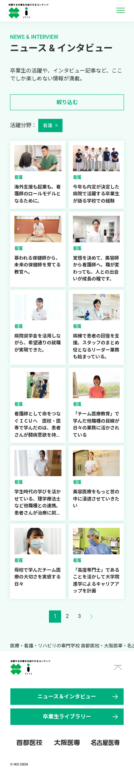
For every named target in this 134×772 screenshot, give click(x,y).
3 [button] (79, 616)
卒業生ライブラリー (81, 716)
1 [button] (55, 616)
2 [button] (67, 616)
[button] (91, 616)
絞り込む (67, 102)
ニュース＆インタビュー (78, 696)
